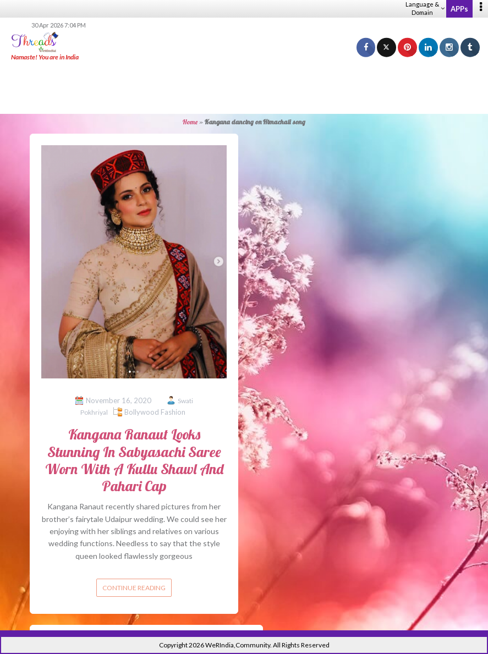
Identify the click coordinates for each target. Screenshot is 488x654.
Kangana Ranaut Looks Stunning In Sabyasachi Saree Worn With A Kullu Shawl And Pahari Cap (134, 460)
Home (190, 122)
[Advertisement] (244, 88)
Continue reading (134, 588)
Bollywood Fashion (154, 412)
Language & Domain (425, 8)
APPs (459, 8)
